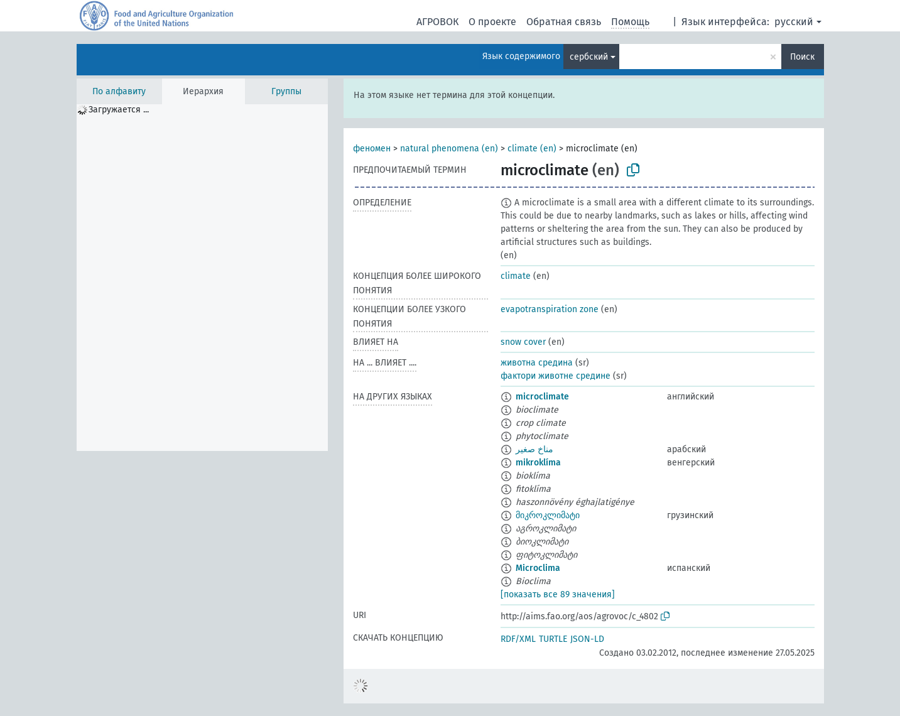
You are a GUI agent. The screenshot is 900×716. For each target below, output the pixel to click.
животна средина (537, 362)
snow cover (523, 342)
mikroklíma (538, 462)
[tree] (202, 277)
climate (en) (531, 148)
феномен (372, 148)
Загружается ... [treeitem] (119, 109)
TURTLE (553, 639)
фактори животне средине (555, 376)
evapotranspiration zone (550, 309)
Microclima (538, 568)
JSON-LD (587, 639)
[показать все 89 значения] (558, 594)
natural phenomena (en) (449, 148)
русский (793, 22)
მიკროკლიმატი (548, 515)
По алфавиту (119, 91)
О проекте (492, 22)
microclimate (542, 396)
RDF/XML (518, 639)
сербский (589, 57)
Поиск (802, 57)
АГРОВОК (437, 22)
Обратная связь (563, 22)
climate (516, 276)
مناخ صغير (534, 449)
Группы (286, 91)
